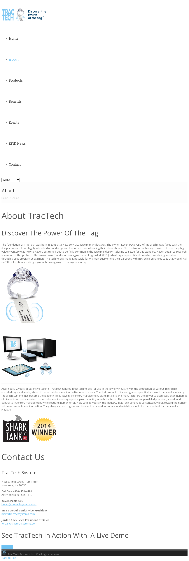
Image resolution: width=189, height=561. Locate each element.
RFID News (17, 143)
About (14, 59)
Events (14, 122)
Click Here (7, 547)
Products (16, 80)
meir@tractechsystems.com (18, 514)
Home (13, 38)
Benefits (15, 101)
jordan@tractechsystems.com (19, 523)
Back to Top (8, 558)
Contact (15, 164)
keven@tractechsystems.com (18, 504)
